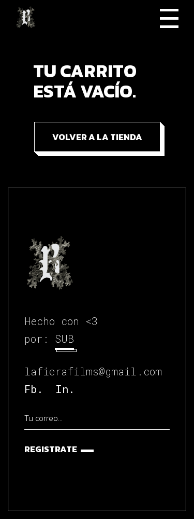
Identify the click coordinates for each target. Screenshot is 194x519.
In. (64, 389)
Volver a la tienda (97, 137)
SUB (64, 338)
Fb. (33, 389)
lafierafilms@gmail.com (93, 371)
